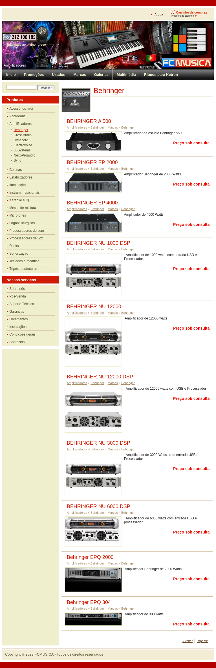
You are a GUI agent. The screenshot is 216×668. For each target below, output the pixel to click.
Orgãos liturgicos (22, 223)
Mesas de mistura (22, 208)
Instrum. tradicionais (24, 193)
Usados (58, 74)
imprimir (202, 641)
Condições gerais (22, 334)
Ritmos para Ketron (161, 74)
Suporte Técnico (21, 304)
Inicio (11, 74)
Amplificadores (15, 65)
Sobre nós (17, 289)
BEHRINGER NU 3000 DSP (98, 443)
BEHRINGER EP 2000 (92, 162)
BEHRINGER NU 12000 (94, 306)
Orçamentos (18, 319)
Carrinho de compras (191, 12)
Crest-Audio (23, 135)
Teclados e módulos (24, 261)
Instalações (18, 327)
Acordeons (17, 116)
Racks (14, 246)
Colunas (15, 170)
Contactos (17, 342)
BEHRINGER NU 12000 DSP (100, 377)
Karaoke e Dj (19, 200)
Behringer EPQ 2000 (90, 557)
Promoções (34, 74)
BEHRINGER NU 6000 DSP (98, 506)
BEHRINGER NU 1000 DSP (98, 243)
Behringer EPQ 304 (89, 602)
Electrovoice (23, 145)
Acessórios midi (21, 109)
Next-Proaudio (25, 155)
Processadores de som (26, 231)
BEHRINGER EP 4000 (92, 203)
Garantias (16, 312)
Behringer (21, 130)
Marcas (79, 74)
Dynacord (21, 140)
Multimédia (126, 74)
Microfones (17, 215)
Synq (17, 160)
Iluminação (17, 185)
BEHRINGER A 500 (89, 121)
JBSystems (22, 150)
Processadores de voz (26, 238)
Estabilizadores (20, 177)
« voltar (187, 641)
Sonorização (18, 253)
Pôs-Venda (17, 296)
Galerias (101, 74)
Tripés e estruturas (23, 269)
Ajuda (159, 14)
